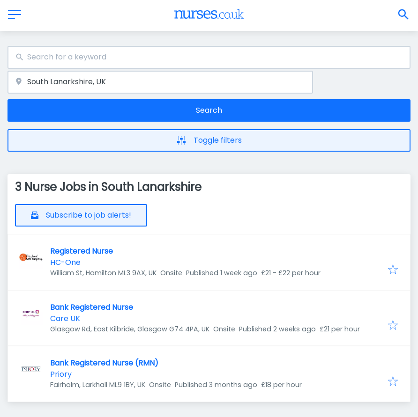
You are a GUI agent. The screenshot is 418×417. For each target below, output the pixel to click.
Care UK (65, 318)
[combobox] (209, 57)
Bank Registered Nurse (91, 307)
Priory (61, 374)
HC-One (65, 262)
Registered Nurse (81, 251)
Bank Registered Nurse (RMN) (104, 363)
